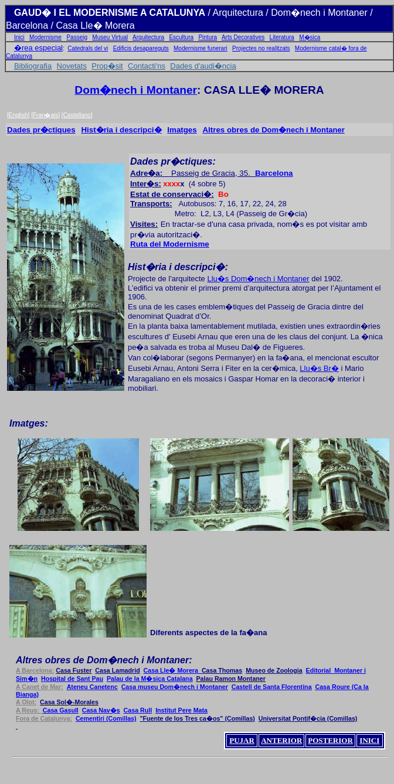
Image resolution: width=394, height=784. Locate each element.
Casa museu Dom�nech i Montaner (174, 686)
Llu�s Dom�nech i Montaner (258, 278)
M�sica (309, 37)
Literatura (282, 37)
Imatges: (28, 423)
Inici (19, 37)
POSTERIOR (330, 740)
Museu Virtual (110, 37)
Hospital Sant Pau (72, 678)
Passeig (76, 37)
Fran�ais (45, 115)
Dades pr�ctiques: (174, 161)
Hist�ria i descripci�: (178, 267)
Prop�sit (107, 66)
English (18, 115)
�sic (150, 678)
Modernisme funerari (200, 48)
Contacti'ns (146, 66)
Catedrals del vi (87, 48)
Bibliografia (33, 66)
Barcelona (274, 173)
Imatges (181, 129)
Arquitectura (148, 37)
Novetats (72, 66)
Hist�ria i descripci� (121, 129)
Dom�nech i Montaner (135, 90)
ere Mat (181, 710)
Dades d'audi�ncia (203, 66)
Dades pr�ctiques (41, 129)
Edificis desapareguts (141, 48)
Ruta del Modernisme (169, 244)
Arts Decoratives (243, 37)
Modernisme (45, 37)
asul (61, 710)
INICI (369, 740)
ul (138, 710)
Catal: (44, 718)
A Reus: (29, 710)
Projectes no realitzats (261, 48)
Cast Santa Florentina (272, 686)
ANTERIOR (281, 740)
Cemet (106, 718)
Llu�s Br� (319, 368)
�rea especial (38, 47)
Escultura (181, 37)
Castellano (77, 115)
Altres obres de (231, 129)
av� (101, 710)
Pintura (207, 37)
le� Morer (173, 670)
